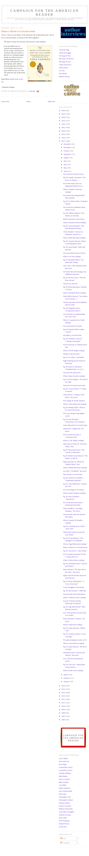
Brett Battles (63, 776)
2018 (63, 138)
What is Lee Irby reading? (72, 256)
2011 (63, 703)
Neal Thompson (64, 821)
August (66, 158)
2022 (63, 124)
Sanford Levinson (65, 815)
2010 (63, 706)
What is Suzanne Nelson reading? (74, 222)
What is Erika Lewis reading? (73, 670)
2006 (63, 720)
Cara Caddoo (63, 758)
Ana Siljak (62, 785)
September (67, 154)
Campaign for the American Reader (44, 12)
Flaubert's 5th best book (71, 354)
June (65, 164)
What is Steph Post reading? (72, 625)
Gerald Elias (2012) (65, 767)
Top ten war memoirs (70, 284)
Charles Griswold (65, 806)
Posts (63, 838)
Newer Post (5, 101)
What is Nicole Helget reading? (74, 351)
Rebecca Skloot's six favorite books (75, 547)
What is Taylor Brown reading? (73, 560)
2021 (63, 127)
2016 (63, 686)
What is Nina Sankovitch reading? (74, 404)
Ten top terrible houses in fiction (74, 253)
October (66, 151)
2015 (63, 689)
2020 (63, 131)
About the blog (64, 50)
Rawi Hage (62, 764)
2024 (63, 117)
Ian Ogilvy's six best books (72, 335)
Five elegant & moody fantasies (74, 401)
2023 (63, 121)
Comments (65, 843)
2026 (63, 110)
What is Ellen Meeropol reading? (74, 238)
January (66, 681)
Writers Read (63, 68)
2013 (63, 696)
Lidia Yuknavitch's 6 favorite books (75, 425)
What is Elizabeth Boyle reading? (74, 293)
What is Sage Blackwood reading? (75, 544)
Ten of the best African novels (73, 174)
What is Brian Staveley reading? (74, 376)
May (65, 168)
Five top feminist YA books (72, 326)
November (67, 147)
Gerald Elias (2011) (65, 770)
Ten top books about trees (71, 373)
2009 (63, 709)
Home (28, 101)
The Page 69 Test (65, 56)
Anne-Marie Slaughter (66, 812)
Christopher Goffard (66, 800)
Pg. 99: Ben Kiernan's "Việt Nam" (75, 591)
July (65, 161)
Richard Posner (64, 824)
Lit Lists (62, 71)
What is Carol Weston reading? (73, 643)
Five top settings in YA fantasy (73, 490)
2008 (63, 713)
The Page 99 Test (65, 62)
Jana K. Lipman (64, 779)
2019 (63, 134)
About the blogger (65, 53)
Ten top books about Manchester (74, 594)
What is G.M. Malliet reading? (73, 440)
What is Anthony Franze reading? (74, 597)
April (66, 171)
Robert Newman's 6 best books (73, 219)
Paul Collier (63, 818)
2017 (63, 141)
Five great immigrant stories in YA (75, 640)
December (67, 144)
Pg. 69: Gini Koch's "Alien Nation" (75, 551)
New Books (63, 74)
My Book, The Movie (66, 59)
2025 (63, 114)
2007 (63, 716)
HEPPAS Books (64, 77)
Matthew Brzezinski (66, 809)
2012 (63, 699)
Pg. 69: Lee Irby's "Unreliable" (73, 357)
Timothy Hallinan (65, 773)
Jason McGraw (64, 761)
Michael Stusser (64, 803)
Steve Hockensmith (65, 791)
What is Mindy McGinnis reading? (75, 468)
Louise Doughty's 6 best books (73, 587)
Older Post (51, 101)
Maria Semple (63, 782)
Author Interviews (65, 65)
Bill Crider (62, 794)
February (67, 678)
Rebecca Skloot (6, 35)
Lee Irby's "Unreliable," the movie (75, 471)
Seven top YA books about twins (74, 385)
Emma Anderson (64, 788)
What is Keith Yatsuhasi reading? (74, 493)
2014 (63, 692)
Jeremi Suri (63, 827)
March (66, 675)
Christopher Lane (65, 797)
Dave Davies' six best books (72, 474)
